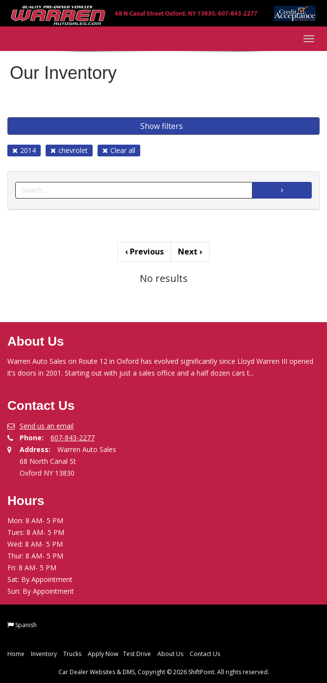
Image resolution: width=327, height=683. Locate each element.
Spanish (26, 625)
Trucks (72, 654)
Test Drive (137, 654)
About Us (170, 654)
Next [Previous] (190, 251)
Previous (144, 251)
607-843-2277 (72, 437)
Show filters (161, 126)
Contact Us (205, 654)
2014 (24, 150)
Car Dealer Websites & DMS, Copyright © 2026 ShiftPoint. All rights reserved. (163, 672)
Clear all (118, 150)
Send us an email (47, 425)
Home (16, 654)
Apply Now (103, 654)
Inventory (44, 654)
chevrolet (69, 150)
